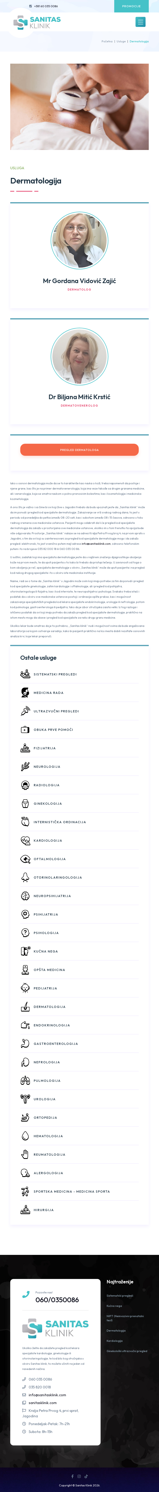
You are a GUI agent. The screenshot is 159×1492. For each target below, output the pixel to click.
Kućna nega (114, 1306)
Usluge (121, 41)
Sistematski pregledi (120, 1295)
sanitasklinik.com (43, 1402)
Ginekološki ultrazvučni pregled (127, 1351)
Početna (107, 41)
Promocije (131, 6)
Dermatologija (116, 1330)
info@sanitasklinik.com (96, 544)
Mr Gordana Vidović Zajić (79, 280)
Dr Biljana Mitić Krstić (79, 396)
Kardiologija (115, 1341)
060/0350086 (58, 1299)
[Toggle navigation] (141, 22)
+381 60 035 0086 (46, 6)
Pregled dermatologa (79, 450)
